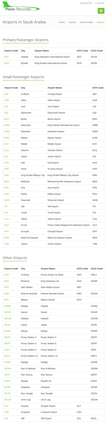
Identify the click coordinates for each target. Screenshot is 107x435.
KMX (6, 293)
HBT (6, 287)
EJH (6, 144)
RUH (6, 63)
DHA (6, 281)
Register (86, 3)
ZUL (6, 418)
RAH (6, 194)
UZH (6, 412)
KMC (6, 175)
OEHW (7, 318)
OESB (7, 387)
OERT (7, 374)
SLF (6, 406)
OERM (7, 368)
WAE (6, 237)
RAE (6, 187)
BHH (6, 119)
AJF (6, 106)
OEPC (7, 337)
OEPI (7, 349)
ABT (6, 94)
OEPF (7, 343)
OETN (7, 393)
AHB (6, 100)
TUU (6, 219)
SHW (6, 200)
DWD (7, 131)
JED (6, 56)
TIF (6, 206)
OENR (7, 331)
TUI (6, 212)
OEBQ (7, 306)
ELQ (6, 150)
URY (6, 231)
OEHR (7, 312)
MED (6, 181)
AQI (6, 112)
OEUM (7, 399)
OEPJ (7, 356)
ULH (6, 225)
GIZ (6, 156)
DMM (7, 125)
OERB (7, 362)
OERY (7, 381)
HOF (6, 169)
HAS (6, 162)
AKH (6, 274)
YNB (6, 244)
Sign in (99, 3)
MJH (6, 299)
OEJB (7, 324)
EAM (6, 137)
